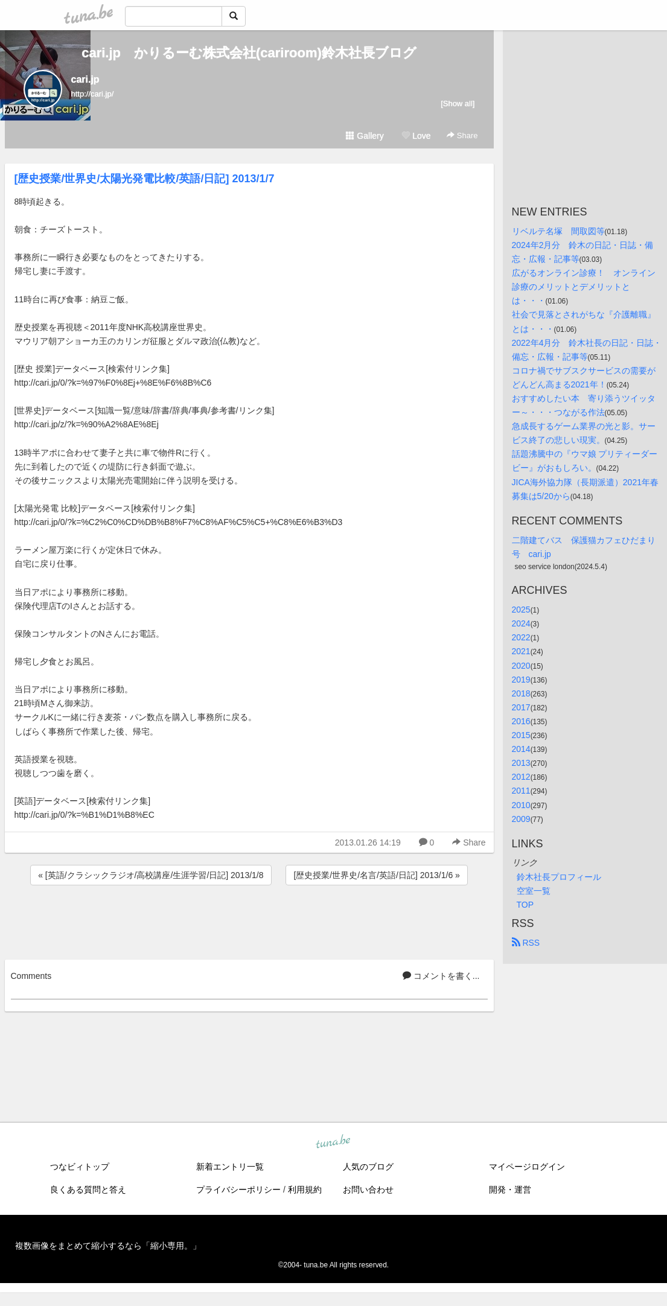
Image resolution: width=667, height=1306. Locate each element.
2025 (521, 609)
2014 (521, 749)
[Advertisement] (249, 920)
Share (462, 135)
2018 (521, 693)
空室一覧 (534, 891)
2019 (521, 679)
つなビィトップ (79, 1166)
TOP (525, 904)
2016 (521, 721)
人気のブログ (368, 1166)
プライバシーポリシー (238, 1189)
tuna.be (333, 1142)
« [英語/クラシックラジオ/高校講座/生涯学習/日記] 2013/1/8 (150, 875)
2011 (521, 790)
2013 (521, 763)
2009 (521, 819)
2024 (521, 623)
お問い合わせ (368, 1189)
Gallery (364, 136)
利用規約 (305, 1189)
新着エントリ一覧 (230, 1166)
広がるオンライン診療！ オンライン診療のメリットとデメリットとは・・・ (584, 286)
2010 (521, 805)
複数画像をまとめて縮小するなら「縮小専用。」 (108, 1245)
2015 (521, 735)
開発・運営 (510, 1189)
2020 (521, 666)
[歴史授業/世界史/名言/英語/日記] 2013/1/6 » (376, 875)
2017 (521, 707)
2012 (521, 777)
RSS (526, 943)
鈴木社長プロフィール (559, 877)
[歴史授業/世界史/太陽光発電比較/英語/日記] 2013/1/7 (144, 179)
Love (415, 136)
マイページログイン (527, 1166)
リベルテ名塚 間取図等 (558, 231)
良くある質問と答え (88, 1189)
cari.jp (85, 79)
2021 (521, 651)
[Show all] (457, 103)
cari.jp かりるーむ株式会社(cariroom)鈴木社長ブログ (248, 52)
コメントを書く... (441, 976)
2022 (521, 637)
